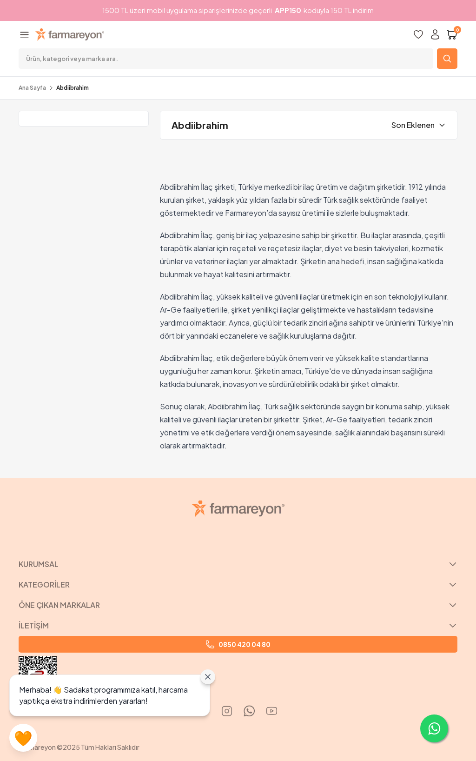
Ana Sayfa (32, 87)
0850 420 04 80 (238, 644)
